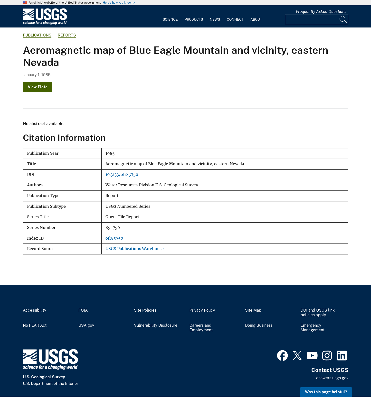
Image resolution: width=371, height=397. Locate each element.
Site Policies (145, 310)
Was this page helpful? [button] (326, 392)
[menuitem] (170, 16)
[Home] (45, 23)
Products (194, 19)
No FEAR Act (35, 325)
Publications (37, 35)
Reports (67, 35)
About (256, 19)
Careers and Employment (201, 327)
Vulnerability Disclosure (155, 325)
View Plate (38, 87)
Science (170, 19)
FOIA (83, 310)
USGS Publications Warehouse (134, 248)
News (215, 19)
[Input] (316, 19)
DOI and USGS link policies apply (318, 312)
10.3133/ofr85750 (121, 174)
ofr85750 (114, 238)
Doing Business (259, 325)
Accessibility (34, 310)
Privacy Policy (202, 310)
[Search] (343, 19)
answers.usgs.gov (332, 378)
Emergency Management (312, 327)
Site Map (253, 310)
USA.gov (86, 325)
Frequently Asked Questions (321, 11)
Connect (235, 19)
